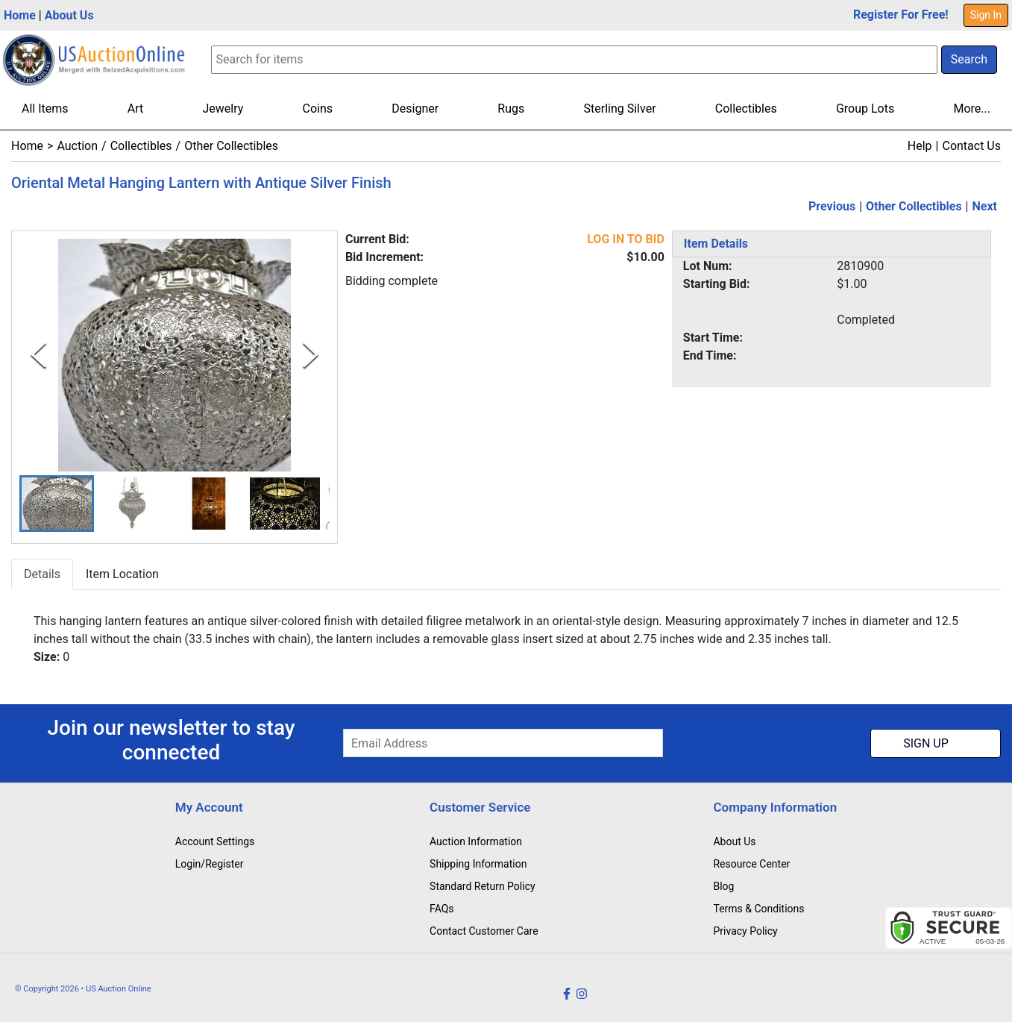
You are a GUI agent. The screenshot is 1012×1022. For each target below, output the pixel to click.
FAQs (442, 909)
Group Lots (865, 108)
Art (135, 108)
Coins (318, 108)
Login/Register (209, 864)
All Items (45, 108)
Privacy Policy (745, 931)
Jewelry (222, 108)
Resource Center (751, 864)
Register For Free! (901, 14)
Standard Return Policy (482, 886)
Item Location (122, 575)
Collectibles (746, 108)
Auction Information (476, 841)
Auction (77, 146)
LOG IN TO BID (625, 239)
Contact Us (971, 146)
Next (984, 206)
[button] (56, 504)
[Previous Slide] (38, 355)
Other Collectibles (231, 146)
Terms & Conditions (758, 909)
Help (920, 146)
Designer (415, 108)
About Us (69, 15)
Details (42, 575)
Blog (723, 886)
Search (969, 59)
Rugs (510, 108)
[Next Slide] (311, 355)
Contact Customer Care (484, 931)
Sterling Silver (620, 108)
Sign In (986, 15)
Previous (831, 206)
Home (20, 15)
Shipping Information (478, 864)
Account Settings (214, 841)
